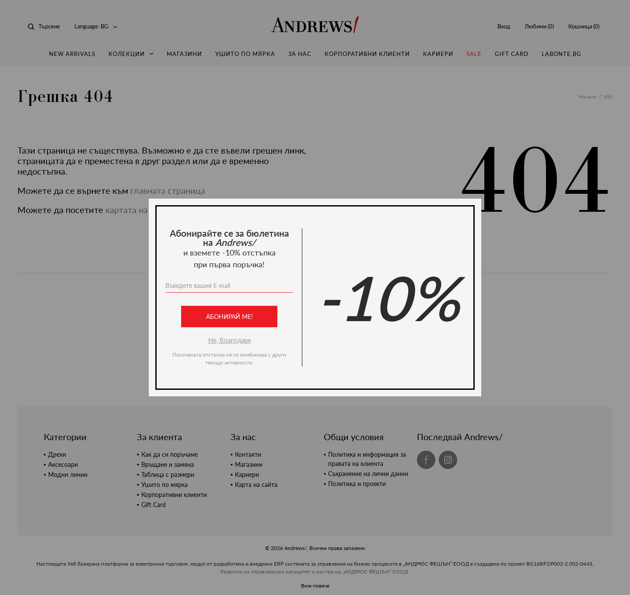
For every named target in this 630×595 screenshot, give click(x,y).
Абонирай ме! (229, 316)
